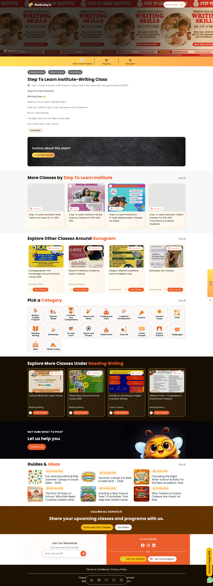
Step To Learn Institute (88, 178)
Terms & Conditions (97, 569)
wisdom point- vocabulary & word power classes (165, 397)
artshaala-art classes (161, 270)
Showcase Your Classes (97, 527)
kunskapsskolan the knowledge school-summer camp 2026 (44, 273)
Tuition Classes (57, 72)
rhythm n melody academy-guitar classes (84, 272)
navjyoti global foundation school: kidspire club (124, 272)
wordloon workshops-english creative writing (125, 397)
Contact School (43, 155)
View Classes (40, 289)
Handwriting (75, 72)
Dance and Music (77, 284)
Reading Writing (36, 72)
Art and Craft (115, 289)
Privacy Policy (119, 569)
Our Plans (123, 527)
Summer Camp (36, 284)
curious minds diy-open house (46, 395)
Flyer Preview (35, 130)
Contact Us (36, 447)
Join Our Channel (133, 558)
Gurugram (104, 238)
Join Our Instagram (162, 558)
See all (182, 177)
